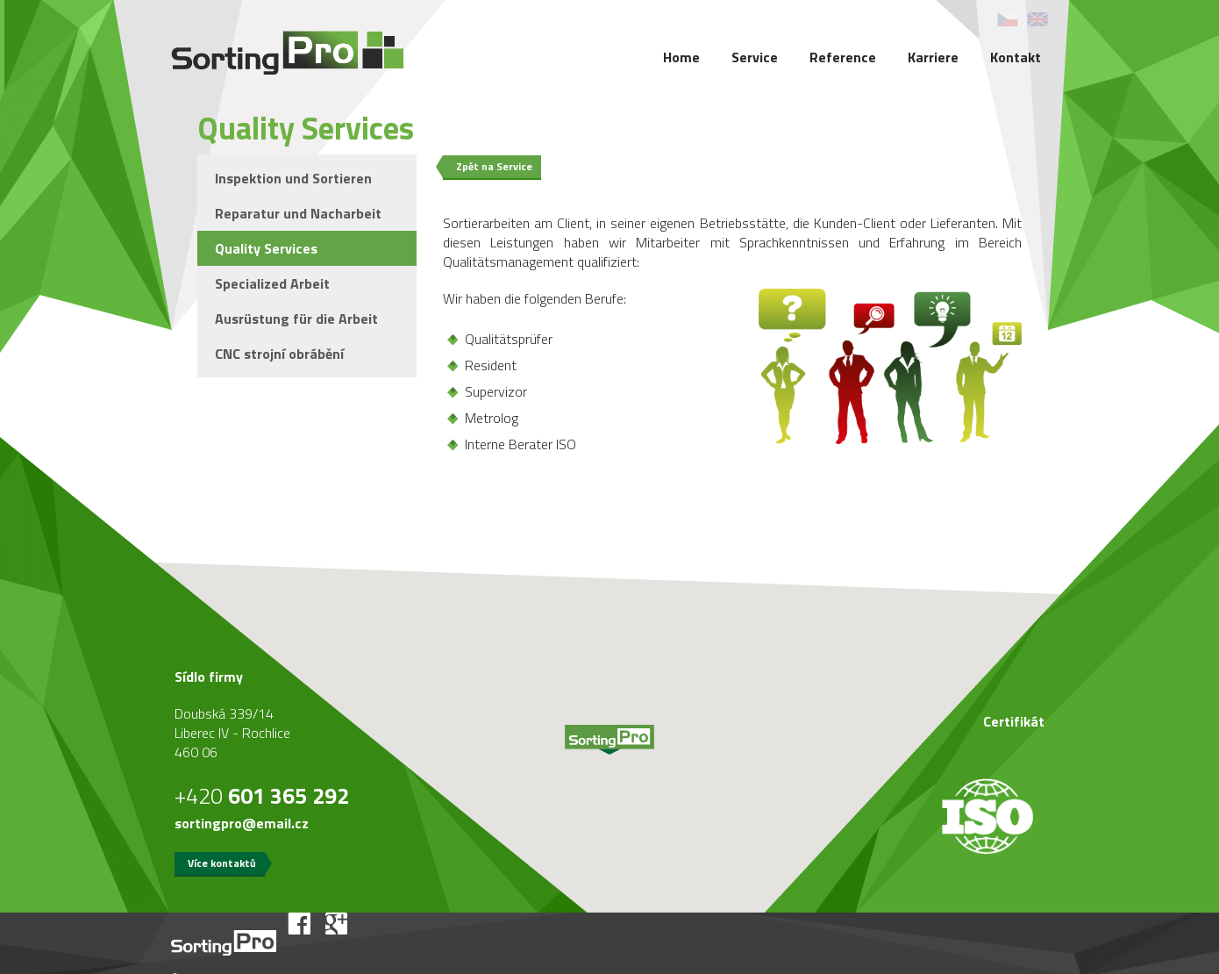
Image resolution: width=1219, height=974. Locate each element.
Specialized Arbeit (272, 283)
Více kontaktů (222, 863)
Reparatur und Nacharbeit (298, 213)
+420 (262, 796)
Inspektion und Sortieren (293, 178)
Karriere (933, 57)
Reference (842, 57)
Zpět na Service (494, 166)
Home (681, 57)
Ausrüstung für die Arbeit (296, 318)
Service (754, 57)
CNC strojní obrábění (279, 353)
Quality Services (266, 248)
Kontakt (1015, 57)
